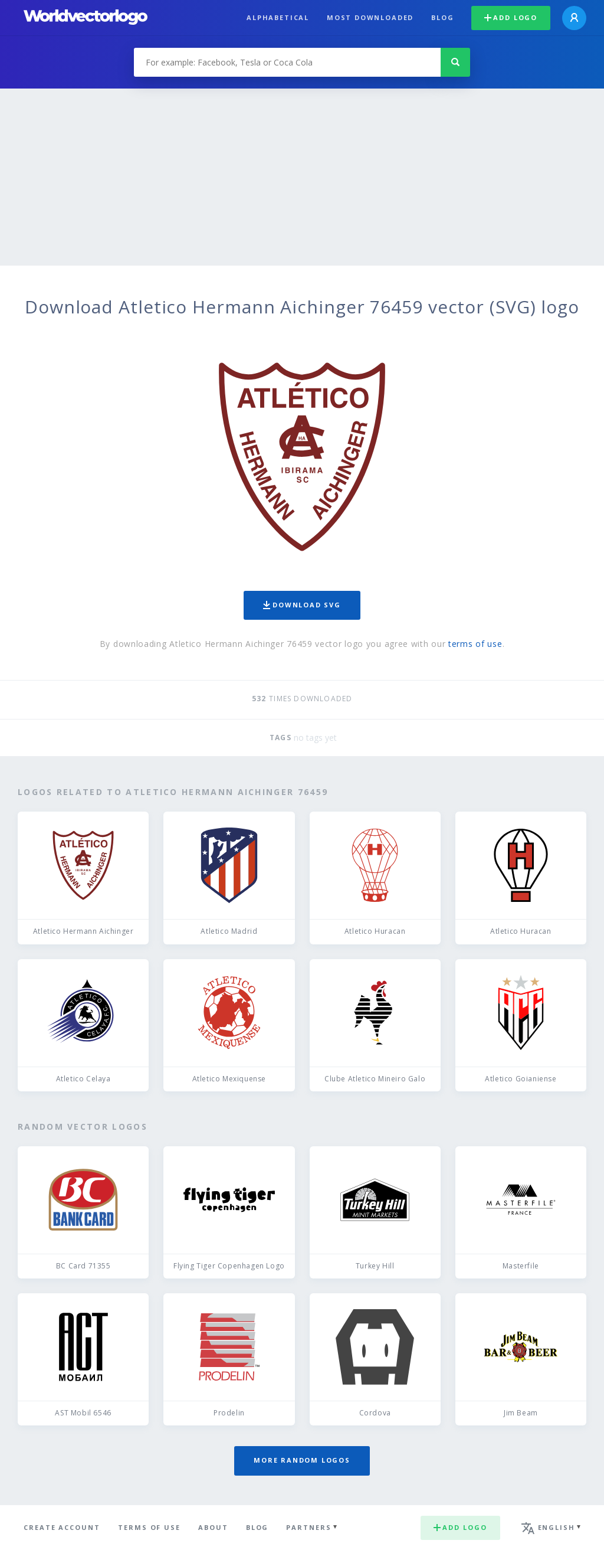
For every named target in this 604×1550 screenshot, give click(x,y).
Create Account (62, 1527)
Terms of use (149, 1527)
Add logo (510, 17)
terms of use (475, 643)
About (213, 1527)
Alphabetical (278, 17)
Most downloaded (370, 17)
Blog (442, 17)
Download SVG (302, 604)
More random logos (302, 1460)
